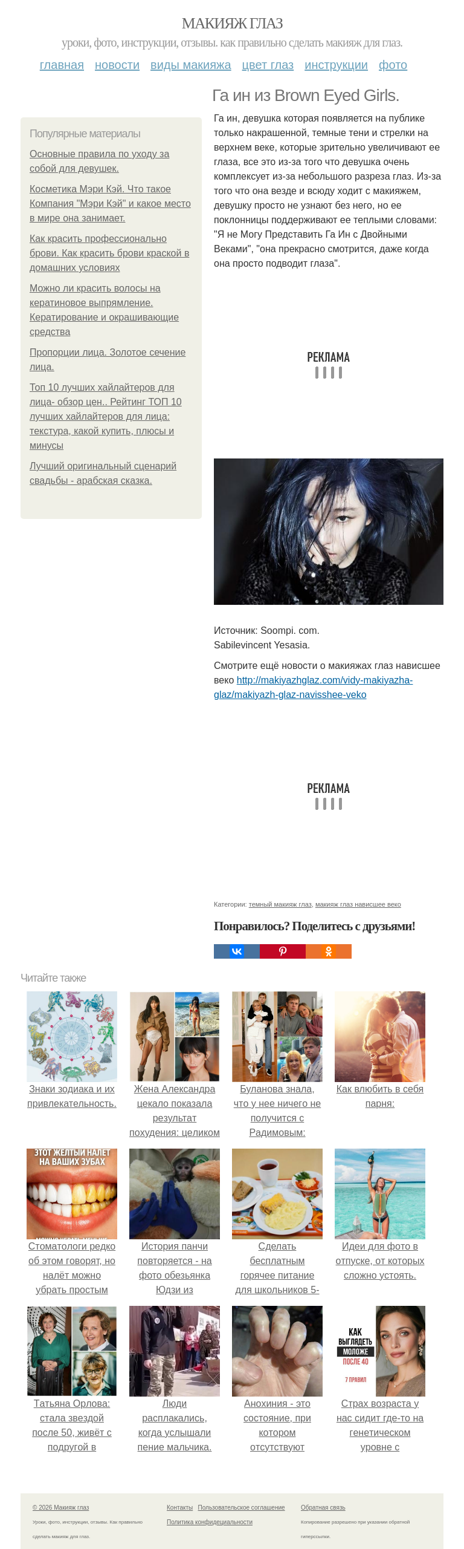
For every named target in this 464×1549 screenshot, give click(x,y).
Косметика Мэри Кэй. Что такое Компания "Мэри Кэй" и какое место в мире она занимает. (110, 203)
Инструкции (336, 64)
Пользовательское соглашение (241, 1507)
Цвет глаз (268, 64)
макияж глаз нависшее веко (358, 904)
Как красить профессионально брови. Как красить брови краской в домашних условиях (109, 253)
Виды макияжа (190, 64)
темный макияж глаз (280, 904)
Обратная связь (323, 1507)
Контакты (180, 1507)
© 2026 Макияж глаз (61, 1507)
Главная (62, 64)
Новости (117, 64)
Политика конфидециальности (210, 1522)
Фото (393, 64)
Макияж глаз (232, 23)
